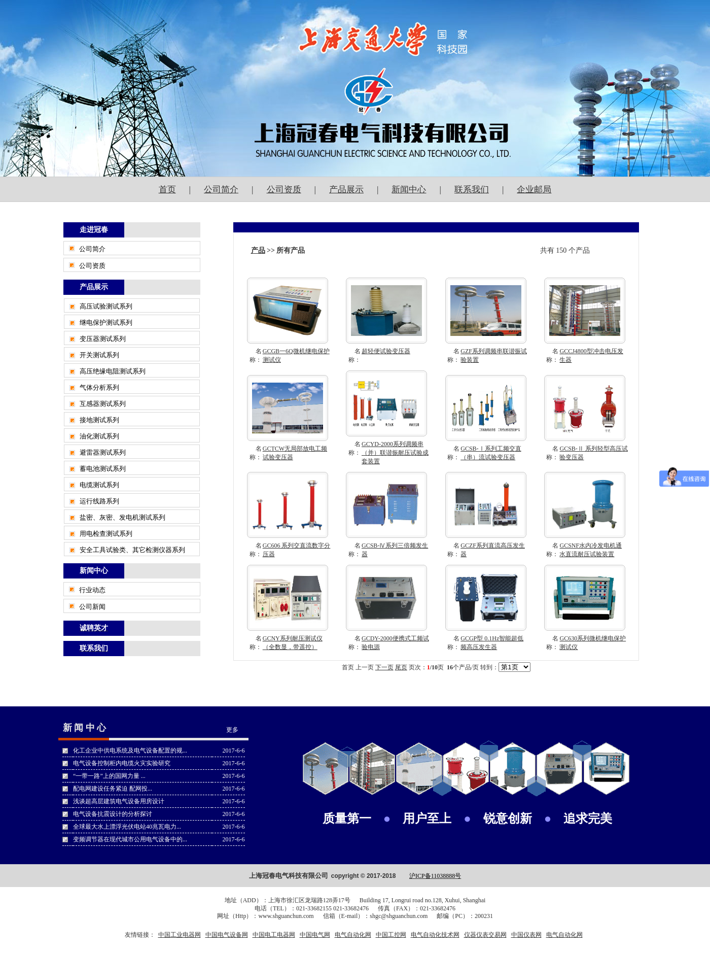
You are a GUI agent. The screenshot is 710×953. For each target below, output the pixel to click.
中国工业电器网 (179, 934)
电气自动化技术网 (435, 934)
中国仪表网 (526, 934)
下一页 (384, 667)
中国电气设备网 (226, 934)
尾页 (401, 667)
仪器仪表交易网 (485, 934)
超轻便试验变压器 (386, 351)
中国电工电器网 (274, 934)
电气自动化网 (353, 934)
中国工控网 (391, 934)
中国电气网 (315, 934)
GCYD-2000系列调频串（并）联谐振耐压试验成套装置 (395, 452)
